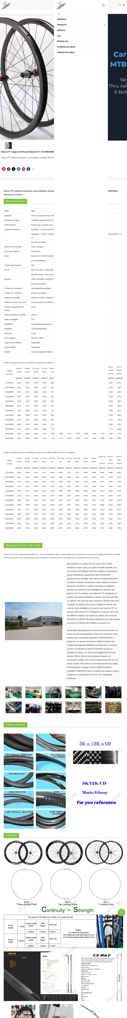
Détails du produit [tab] (63, 185)
